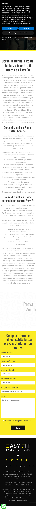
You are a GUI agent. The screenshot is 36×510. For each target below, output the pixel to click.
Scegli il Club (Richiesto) (18, 389)
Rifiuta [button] (10, 28)
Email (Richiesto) (18, 372)
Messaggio (18, 408)
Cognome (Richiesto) (18, 363)
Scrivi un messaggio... (18, 410)
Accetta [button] (26, 28)
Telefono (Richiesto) (18, 381)
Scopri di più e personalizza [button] (18, 33)
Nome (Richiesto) (18, 355)
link (26, 504)
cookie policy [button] (27, 12)
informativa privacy (10, 428)
